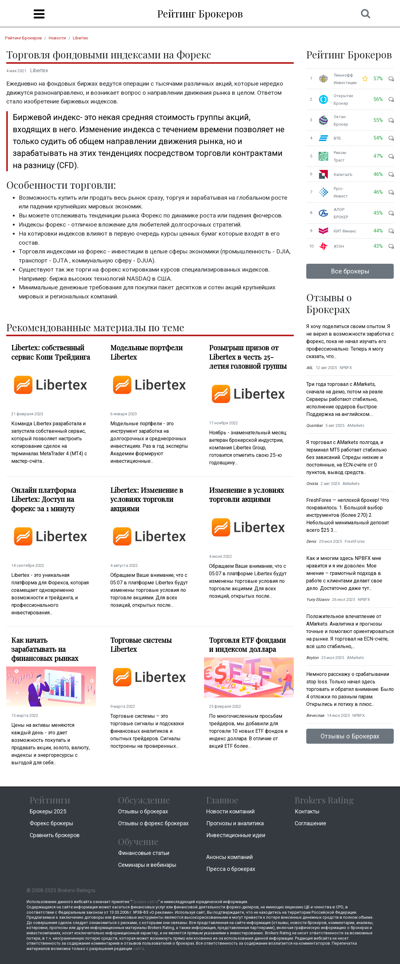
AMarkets (355, 425)
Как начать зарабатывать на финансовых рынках (44, 649)
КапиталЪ (343, 174)
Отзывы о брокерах (143, 811)
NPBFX (346, 367)
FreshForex (355, 541)
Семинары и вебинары (147, 865)
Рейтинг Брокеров (200, 13)
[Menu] (39, 14)
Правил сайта (145, 901)
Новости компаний (230, 811)
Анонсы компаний (229, 857)
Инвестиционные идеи (235, 835)
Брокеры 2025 (48, 811)
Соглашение (310, 823)
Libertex (80, 37)
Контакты (307, 811)
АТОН (339, 246)
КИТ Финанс (345, 231)
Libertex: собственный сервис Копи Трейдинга (50, 352)
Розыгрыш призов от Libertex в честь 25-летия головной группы (248, 356)
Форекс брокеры (51, 823)
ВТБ (337, 138)
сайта (138, 948)
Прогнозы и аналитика (235, 823)
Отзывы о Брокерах (350, 736)
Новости (57, 37)
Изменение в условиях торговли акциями (246, 495)
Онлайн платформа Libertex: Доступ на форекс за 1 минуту (43, 499)
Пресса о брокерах (230, 869)
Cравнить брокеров (55, 835)
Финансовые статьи (143, 853)
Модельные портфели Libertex (146, 352)
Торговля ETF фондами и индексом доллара (247, 645)
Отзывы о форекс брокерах (153, 823)
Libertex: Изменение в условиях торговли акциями (146, 499)
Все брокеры (350, 271)
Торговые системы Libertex (141, 645)
